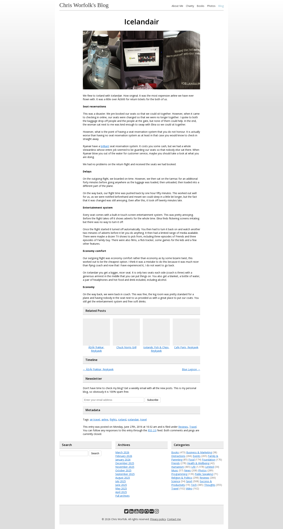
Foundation (208, 459)
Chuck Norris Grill (126, 347)
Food (191, 459)
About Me (177, 6)
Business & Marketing (199, 452)
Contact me (174, 519)
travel (143, 419)
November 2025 (124, 467)
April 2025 (121, 492)
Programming (179, 474)
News (187, 470)
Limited (209, 467)
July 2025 (120, 481)
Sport (189, 481)
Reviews (183, 426)
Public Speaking (204, 474)
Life (193, 467)
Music (174, 470)
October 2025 (123, 470)
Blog (221, 6)
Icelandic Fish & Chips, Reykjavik (156, 349)
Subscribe (152, 399)
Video (189, 488)
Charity (190, 6)
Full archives (122, 495)
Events (197, 456)
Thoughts (209, 485)
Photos (211, 6)
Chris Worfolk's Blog (84, 5)
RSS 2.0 (152, 430)
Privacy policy (158, 519)
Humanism (177, 467)
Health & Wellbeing (198, 463)
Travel (193, 426)
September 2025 (125, 474)
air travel (95, 419)
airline (104, 419)
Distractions (178, 456)
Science (175, 481)
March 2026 (122, 452)
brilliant (105, 146)
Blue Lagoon (191, 369)
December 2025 (124, 463)
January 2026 (122, 459)
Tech (194, 485)
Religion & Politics (181, 477)
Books (200, 6)
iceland (122, 419)
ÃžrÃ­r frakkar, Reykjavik (96, 349)
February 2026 (123, 456)
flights (113, 419)
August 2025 (122, 477)
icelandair (133, 419)
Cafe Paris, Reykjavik (186, 347)
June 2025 (121, 485)
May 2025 (121, 488)
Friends (175, 463)
